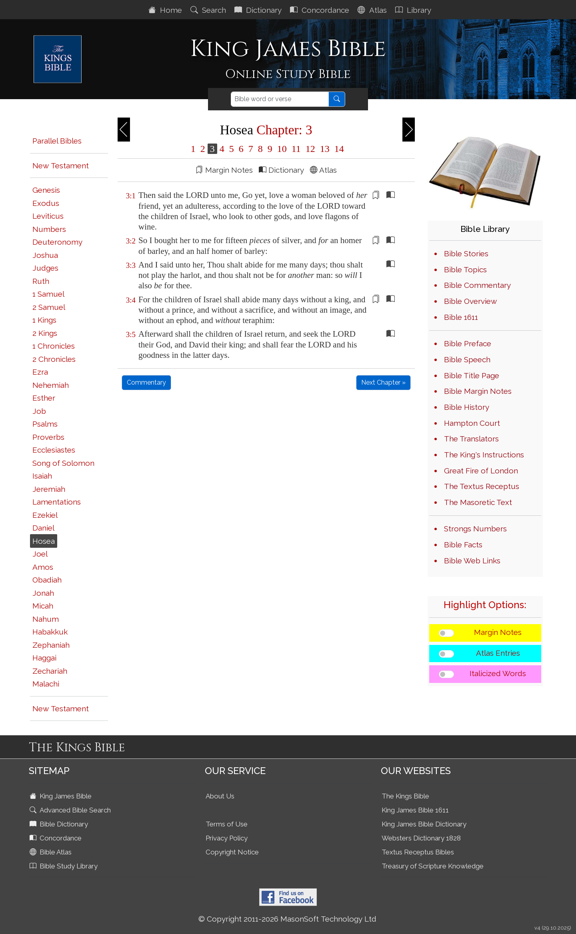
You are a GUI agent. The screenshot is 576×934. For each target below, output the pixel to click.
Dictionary (259, 10)
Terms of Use (227, 824)
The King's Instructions (484, 454)
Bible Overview (470, 301)
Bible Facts (463, 544)
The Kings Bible (405, 796)
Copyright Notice (232, 852)
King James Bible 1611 (415, 810)
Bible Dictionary (60, 824)
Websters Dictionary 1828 (421, 838)
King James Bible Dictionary (424, 824)
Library (414, 10)
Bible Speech (467, 359)
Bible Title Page (471, 375)
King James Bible (61, 796)
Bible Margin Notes (478, 391)
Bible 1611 (461, 317)
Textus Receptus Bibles (418, 852)
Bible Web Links (472, 560)
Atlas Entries (498, 653)
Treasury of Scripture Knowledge (433, 866)
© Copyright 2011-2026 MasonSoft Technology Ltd (287, 918)
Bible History (466, 407)
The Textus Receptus (481, 486)
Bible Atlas (51, 852)
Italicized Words (498, 673)
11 (296, 149)
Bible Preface (467, 343)
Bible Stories (466, 253)
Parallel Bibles (57, 140)
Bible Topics (465, 269)
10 (282, 149)
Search (209, 10)
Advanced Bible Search (71, 810)
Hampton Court (472, 423)
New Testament (60, 165)
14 (338, 149)
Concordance (320, 10)
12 (310, 149)
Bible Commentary (477, 285)
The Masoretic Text (478, 502)
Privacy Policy (227, 838)
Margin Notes (498, 632)
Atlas (373, 10)
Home (166, 10)
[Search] (280, 99)
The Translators (471, 438)
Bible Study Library (64, 866)
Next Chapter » (383, 382)
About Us (220, 796)
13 (325, 149)
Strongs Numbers (475, 528)
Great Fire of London (481, 470)
